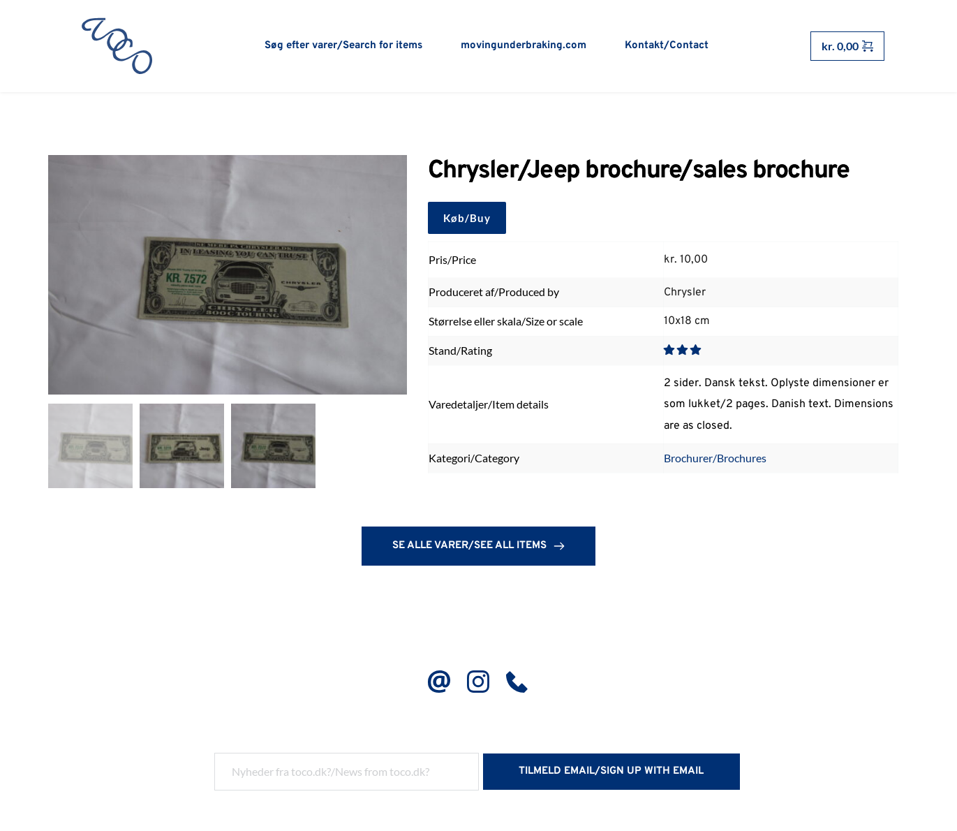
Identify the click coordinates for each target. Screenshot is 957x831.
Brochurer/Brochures (715, 458)
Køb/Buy (467, 218)
